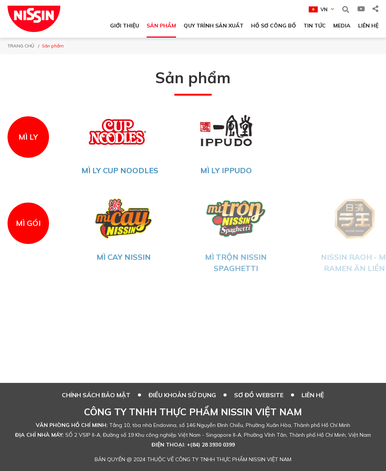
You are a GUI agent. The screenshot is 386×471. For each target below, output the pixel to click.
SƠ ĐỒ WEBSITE (258, 395)
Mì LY (28, 137)
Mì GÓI (28, 223)
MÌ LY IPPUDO (229, 170)
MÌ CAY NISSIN (130, 257)
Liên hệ (313, 395)
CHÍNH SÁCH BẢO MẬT (96, 395)
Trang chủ (21, 46)
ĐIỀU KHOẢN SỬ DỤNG (182, 395)
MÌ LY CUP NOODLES (120, 170)
